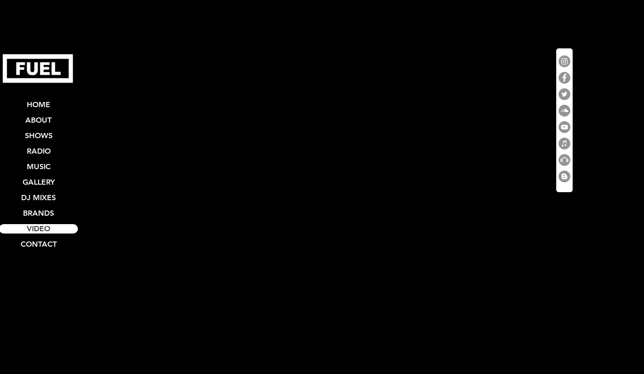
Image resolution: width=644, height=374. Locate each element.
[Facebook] (564, 78)
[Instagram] (564, 61)
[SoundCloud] (564, 111)
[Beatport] (564, 160)
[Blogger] (564, 176)
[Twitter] (564, 94)
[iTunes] (564, 143)
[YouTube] (564, 127)
